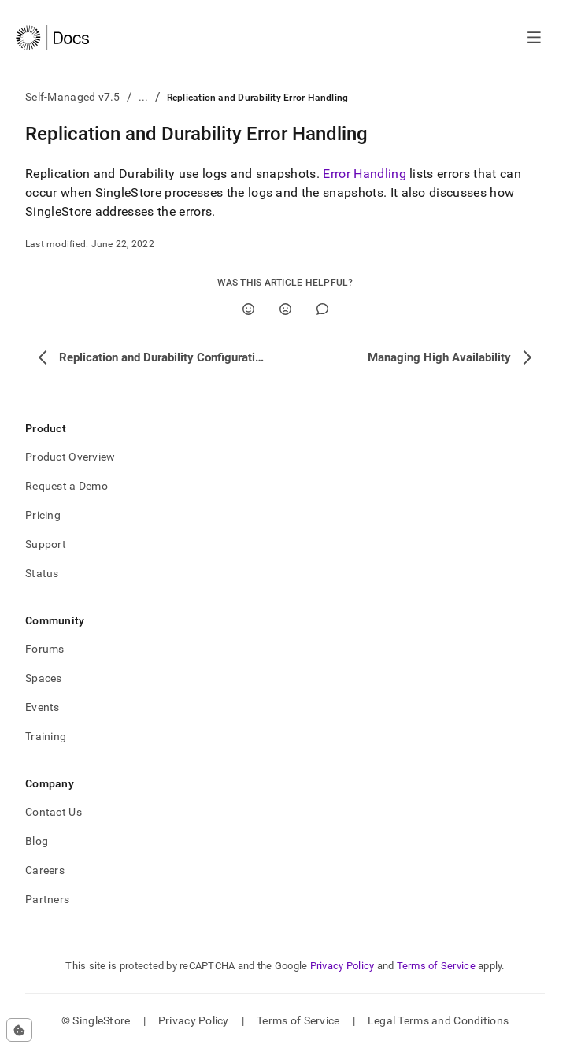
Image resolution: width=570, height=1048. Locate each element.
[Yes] (248, 309)
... (144, 97)
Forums (45, 649)
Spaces (43, 678)
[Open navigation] (534, 37)
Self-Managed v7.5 (72, 97)
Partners (47, 899)
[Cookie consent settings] (19, 1030)
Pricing (43, 515)
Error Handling (364, 173)
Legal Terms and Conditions (438, 1020)
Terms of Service (436, 966)
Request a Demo (66, 486)
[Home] (52, 37)
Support (45, 544)
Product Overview (70, 456)
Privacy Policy (342, 966)
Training (45, 736)
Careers (45, 870)
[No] (285, 309)
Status (42, 573)
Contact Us (53, 811)
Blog (36, 841)
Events (42, 707)
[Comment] (322, 309)
